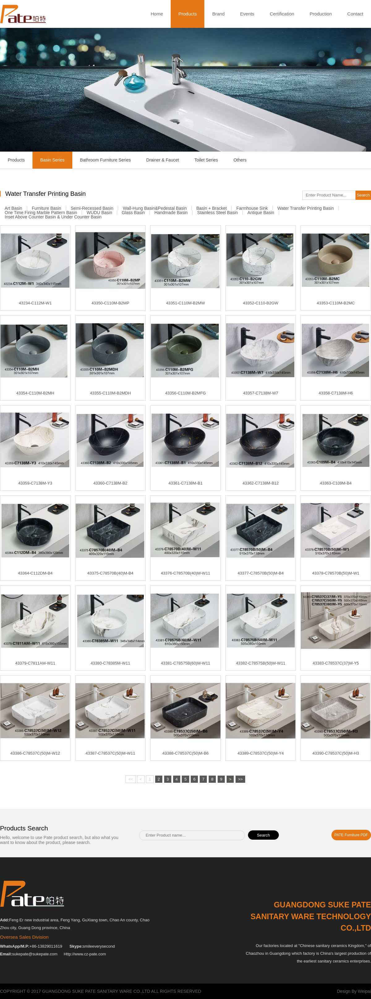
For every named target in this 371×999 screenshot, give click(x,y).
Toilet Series (206, 159)
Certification (282, 13)
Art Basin (13, 208)
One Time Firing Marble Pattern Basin (41, 212)
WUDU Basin (99, 212)
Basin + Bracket (211, 208)
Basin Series (52, 160)
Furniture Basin (46, 208)
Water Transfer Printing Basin (305, 208)
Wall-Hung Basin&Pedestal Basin (154, 208)
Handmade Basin (170, 212)
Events (247, 13)
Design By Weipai (354, 991)
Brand (218, 13)
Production (321, 13)
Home (157, 13)
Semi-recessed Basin (92, 208)
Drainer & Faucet (162, 159)
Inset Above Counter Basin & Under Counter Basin (53, 217)
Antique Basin (260, 212)
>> (240, 781)
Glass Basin (133, 212)
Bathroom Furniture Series (105, 159)
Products (187, 14)
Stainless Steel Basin (217, 212)
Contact (355, 13)
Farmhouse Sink (252, 208)
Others (239, 159)
